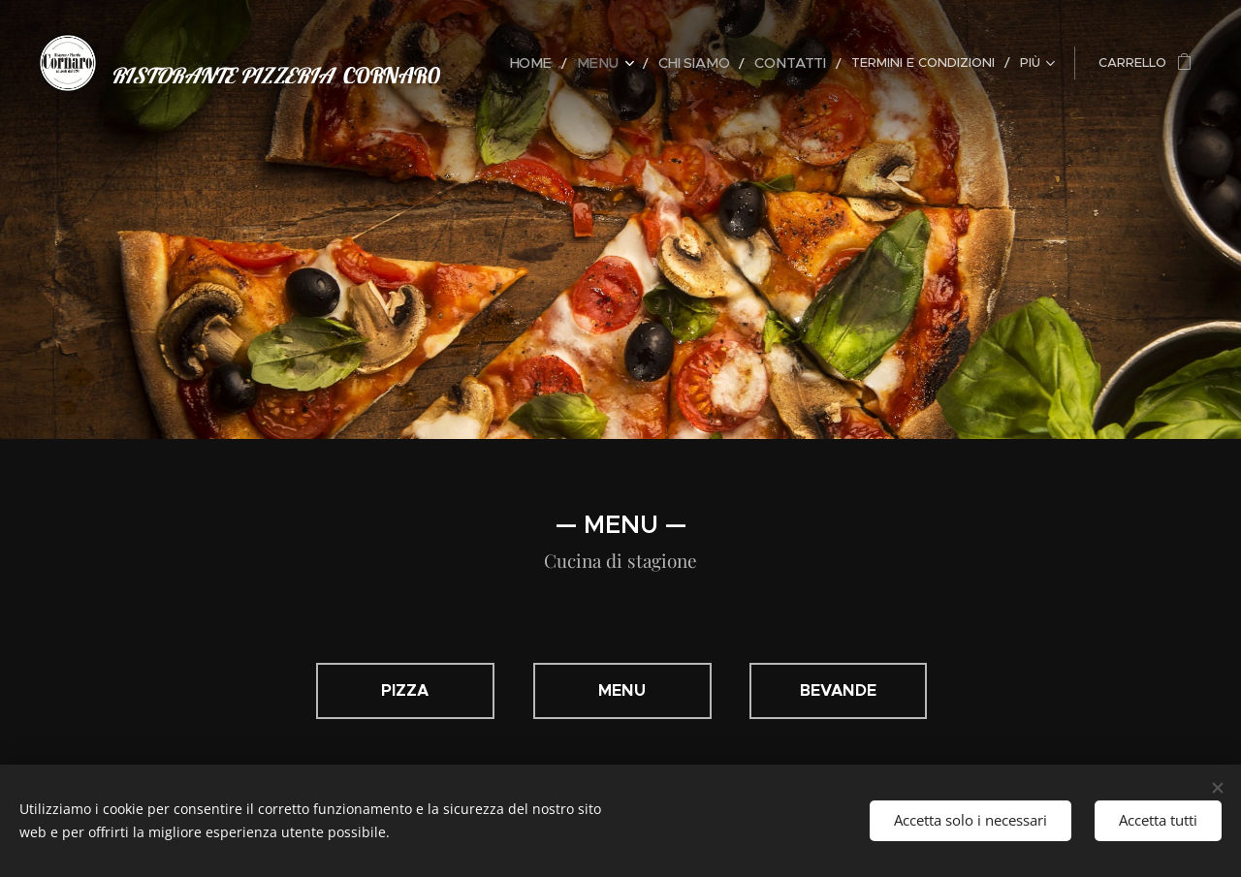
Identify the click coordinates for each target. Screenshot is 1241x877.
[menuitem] (554, 63)
